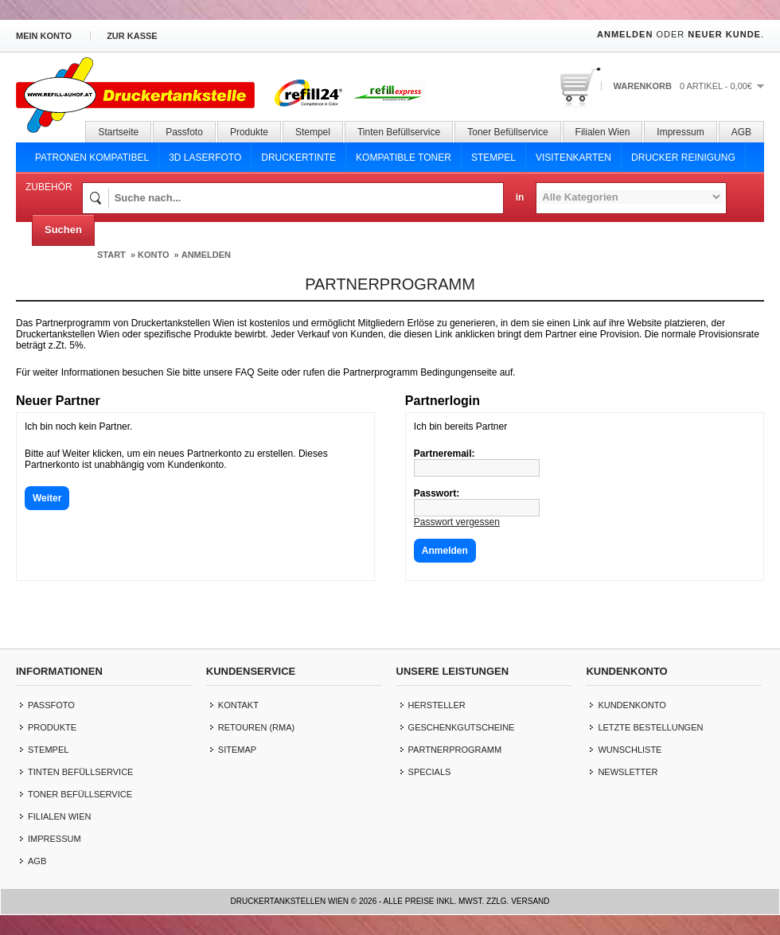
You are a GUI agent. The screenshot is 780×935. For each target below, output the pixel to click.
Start (111, 254)
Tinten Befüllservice (398, 132)
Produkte (249, 132)
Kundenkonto (631, 705)
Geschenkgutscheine (461, 727)
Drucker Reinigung (683, 157)
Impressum (680, 132)
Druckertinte (298, 157)
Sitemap (237, 749)
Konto (154, 254)
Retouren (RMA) (256, 727)
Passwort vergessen (457, 522)
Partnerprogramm (455, 749)
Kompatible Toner (403, 157)
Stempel (312, 132)
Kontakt (238, 705)
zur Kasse (132, 36)
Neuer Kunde (724, 34)
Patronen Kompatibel (92, 157)
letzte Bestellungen (650, 727)
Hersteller (437, 705)
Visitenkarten (573, 157)
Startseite (118, 132)
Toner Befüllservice (507, 132)
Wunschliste (629, 749)
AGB (741, 132)
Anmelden (625, 34)
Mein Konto (44, 36)
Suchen (63, 230)
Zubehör (48, 187)
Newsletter (627, 772)
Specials (429, 772)
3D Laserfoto (205, 157)
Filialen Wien (602, 132)
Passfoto (184, 132)
